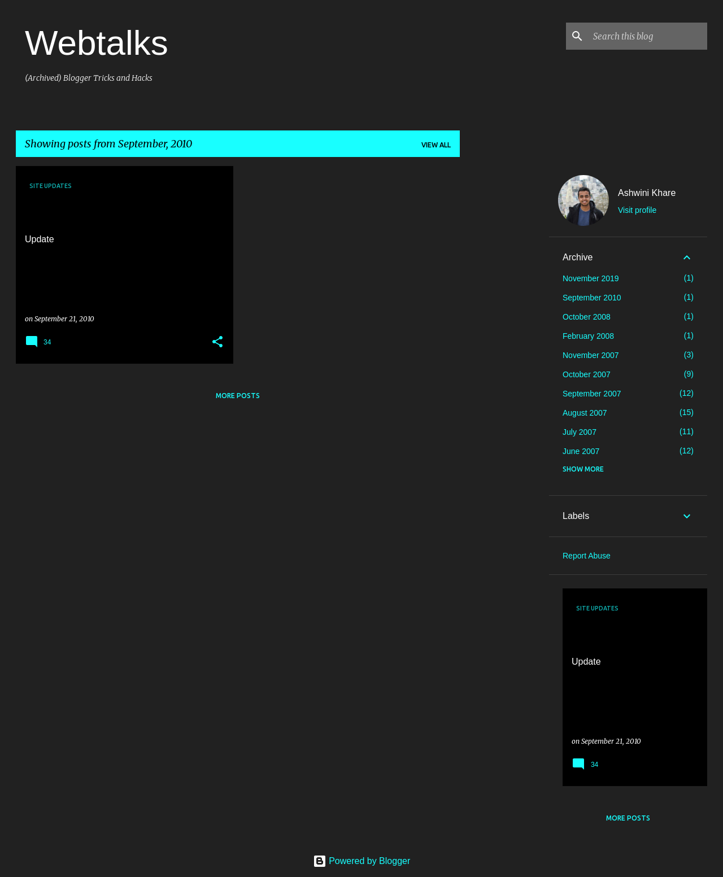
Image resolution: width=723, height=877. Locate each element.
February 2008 (588, 336)
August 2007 (585, 412)
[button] (217, 342)
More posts (238, 395)
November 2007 (591, 355)
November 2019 (591, 278)
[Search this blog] (648, 36)
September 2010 (592, 297)
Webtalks (96, 42)
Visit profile (637, 210)
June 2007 (581, 451)
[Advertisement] (504, 335)
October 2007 (587, 374)
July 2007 (579, 432)
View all (436, 145)
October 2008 (587, 316)
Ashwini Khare (647, 193)
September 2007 (592, 393)
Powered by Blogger (362, 861)
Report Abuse (587, 555)
